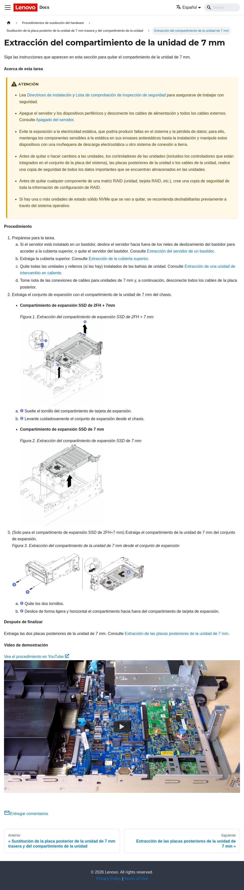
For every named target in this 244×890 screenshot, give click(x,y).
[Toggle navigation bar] (8, 7)
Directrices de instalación (49, 95)
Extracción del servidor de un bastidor (180, 251)
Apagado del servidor (55, 120)
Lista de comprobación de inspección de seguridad (121, 95)
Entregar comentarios (26, 814)
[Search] (222, 7)
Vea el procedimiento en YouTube (36, 656)
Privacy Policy (108, 879)
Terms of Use (136, 879)
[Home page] (9, 23)
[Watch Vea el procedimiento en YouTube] (122, 726)
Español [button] (186, 7)
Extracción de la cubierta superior (118, 259)
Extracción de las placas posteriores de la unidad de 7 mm (176, 633)
